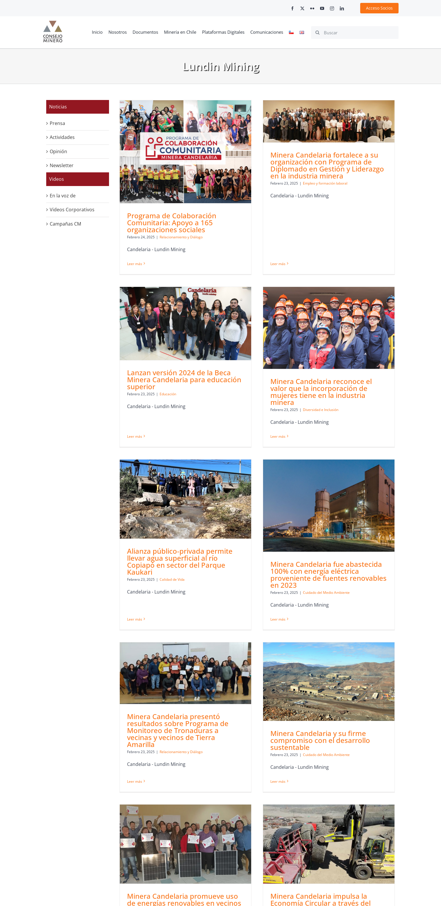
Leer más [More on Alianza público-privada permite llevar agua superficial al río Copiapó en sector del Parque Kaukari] (157, 561)
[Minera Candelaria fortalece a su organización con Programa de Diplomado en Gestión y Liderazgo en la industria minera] (317, 121)
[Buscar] (355, 32)
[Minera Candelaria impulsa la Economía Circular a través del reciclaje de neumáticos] (294, 795)
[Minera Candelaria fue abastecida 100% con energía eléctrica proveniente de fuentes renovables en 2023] (340, 461)
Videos (56, 179)
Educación (214, 348)
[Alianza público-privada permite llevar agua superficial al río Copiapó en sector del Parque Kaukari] (208, 454)
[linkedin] (342, 8)
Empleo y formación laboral (313, 183)
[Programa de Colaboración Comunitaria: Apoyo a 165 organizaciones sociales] (185, 151)
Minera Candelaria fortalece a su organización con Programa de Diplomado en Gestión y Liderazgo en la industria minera (315, 165)
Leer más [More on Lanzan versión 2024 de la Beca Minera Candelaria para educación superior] (180, 375)
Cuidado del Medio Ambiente (338, 548)
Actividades (62, 137)
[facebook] (292, 8)
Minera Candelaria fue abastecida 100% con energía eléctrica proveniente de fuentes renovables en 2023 (340, 530)
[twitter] (302, 8)
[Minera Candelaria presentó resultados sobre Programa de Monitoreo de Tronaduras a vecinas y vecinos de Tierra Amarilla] (185, 625)
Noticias (58, 106)
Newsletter (62, 165)
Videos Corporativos (72, 209)
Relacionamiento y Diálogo (181, 703)
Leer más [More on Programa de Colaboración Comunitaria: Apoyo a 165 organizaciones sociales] (134, 263)
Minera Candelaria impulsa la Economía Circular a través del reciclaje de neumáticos (286, 854)
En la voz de (63, 195)
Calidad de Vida (195, 534)
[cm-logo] (52, 23)
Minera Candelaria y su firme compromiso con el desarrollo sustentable (308, 692)
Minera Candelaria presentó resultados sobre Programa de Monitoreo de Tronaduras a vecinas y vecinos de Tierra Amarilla (177, 682)
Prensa (57, 123)
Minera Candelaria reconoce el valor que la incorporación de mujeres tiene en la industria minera (286, 389)
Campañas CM (65, 224)
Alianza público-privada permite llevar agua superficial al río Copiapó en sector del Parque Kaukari (203, 517)
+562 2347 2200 (310, 899)
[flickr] (312, 8)
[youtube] (322, 8)
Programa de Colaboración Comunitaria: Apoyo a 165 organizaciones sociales (171, 223)
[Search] (317, 32)
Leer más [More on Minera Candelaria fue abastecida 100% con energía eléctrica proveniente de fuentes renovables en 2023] (289, 574)
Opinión (58, 151)
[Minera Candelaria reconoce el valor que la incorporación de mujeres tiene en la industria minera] (294, 325)
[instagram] (332, 8)
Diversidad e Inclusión (286, 407)
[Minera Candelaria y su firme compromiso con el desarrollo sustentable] (317, 633)
